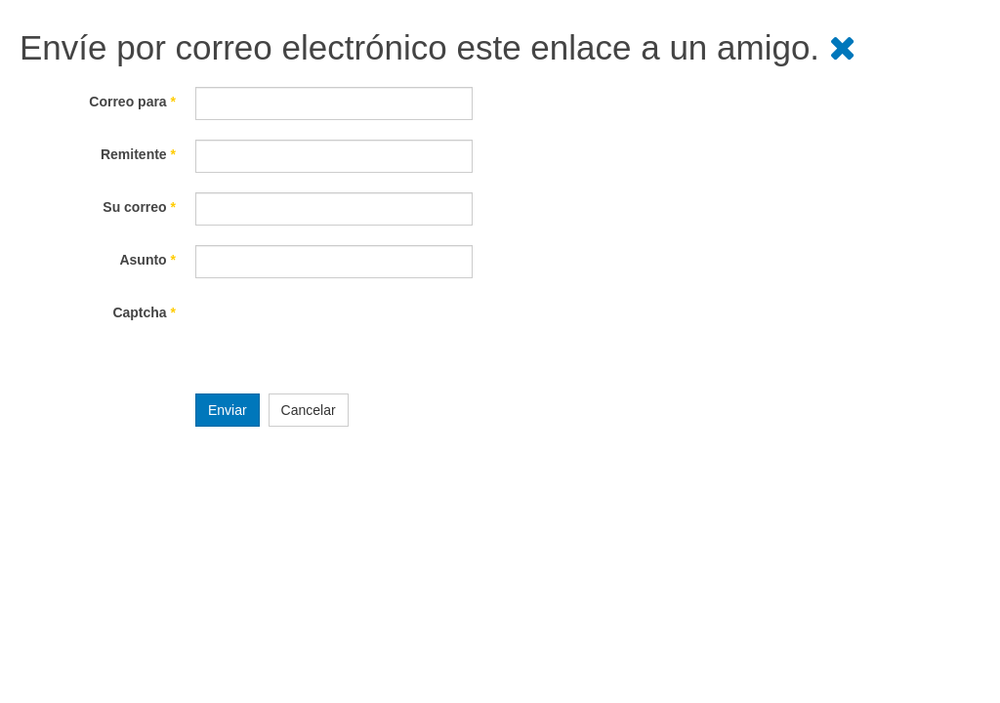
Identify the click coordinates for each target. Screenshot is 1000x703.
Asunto (147, 260)
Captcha (144, 312)
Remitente (138, 154)
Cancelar (308, 410)
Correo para (132, 101)
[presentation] (343, 336)
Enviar (227, 410)
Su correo (139, 207)
